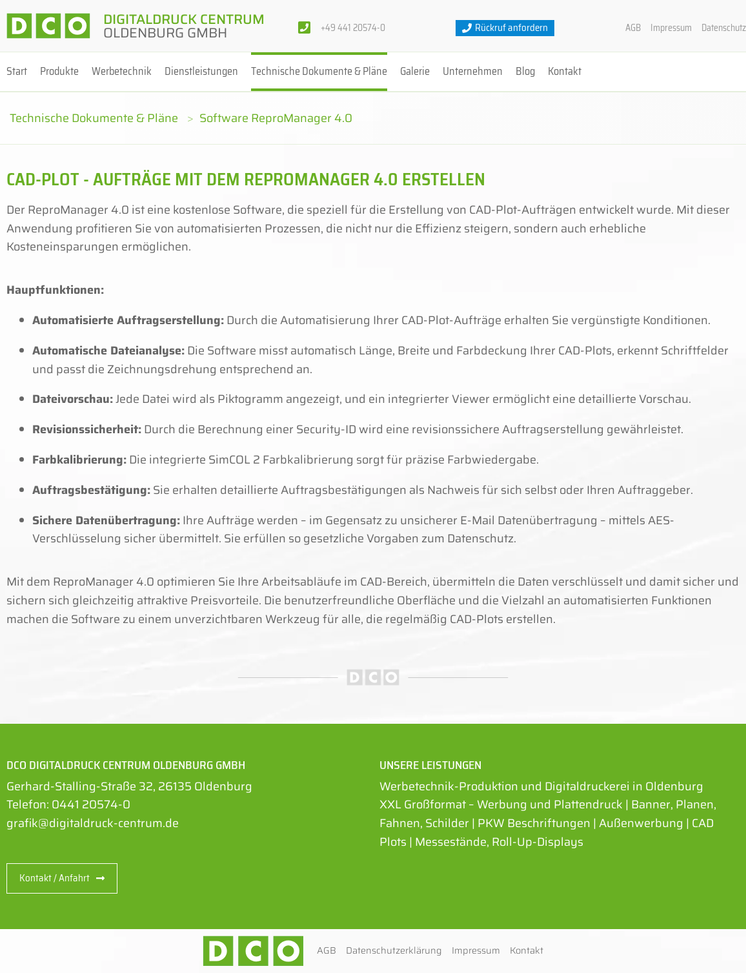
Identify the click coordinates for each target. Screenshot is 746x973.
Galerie (415, 71)
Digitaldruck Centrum (184, 25)
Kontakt (564, 71)
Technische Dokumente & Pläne (319, 71)
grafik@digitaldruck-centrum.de (92, 823)
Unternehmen (473, 71)
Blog (525, 71)
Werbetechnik (122, 71)
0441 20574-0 (91, 804)
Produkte (59, 71)
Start (16, 71)
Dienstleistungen (201, 71)
